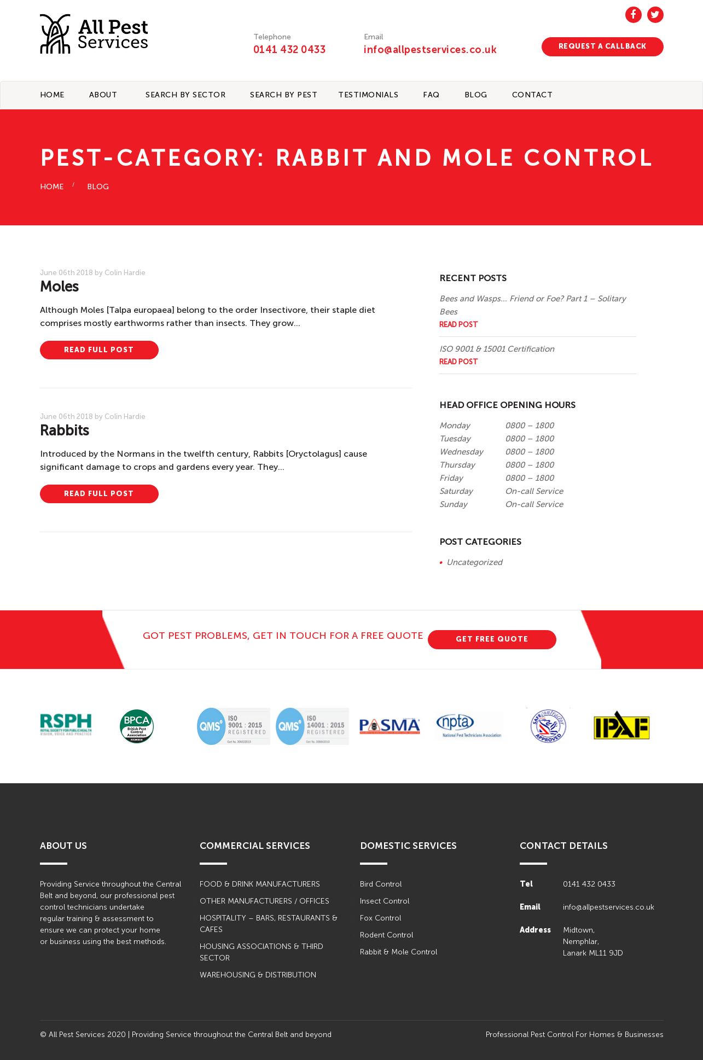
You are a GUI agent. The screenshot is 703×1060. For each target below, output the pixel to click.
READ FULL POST (99, 350)
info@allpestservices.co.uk (430, 50)
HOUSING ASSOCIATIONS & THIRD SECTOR (261, 952)
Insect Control (384, 901)
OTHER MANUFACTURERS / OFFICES (264, 901)
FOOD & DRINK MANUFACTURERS (260, 884)
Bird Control (381, 884)
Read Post (458, 325)
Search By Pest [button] (283, 95)
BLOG (475, 95)
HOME (51, 186)
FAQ (431, 95)
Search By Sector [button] (185, 95)
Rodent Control (386, 935)
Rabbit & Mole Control (398, 952)
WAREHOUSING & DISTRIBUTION (258, 975)
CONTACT (532, 95)
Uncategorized (474, 562)
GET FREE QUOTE (492, 639)
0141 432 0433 (289, 50)
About (103, 95)
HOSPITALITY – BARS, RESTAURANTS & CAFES (269, 923)
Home (52, 95)
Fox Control (380, 918)
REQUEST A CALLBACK (603, 46)
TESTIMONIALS (368, 95)
